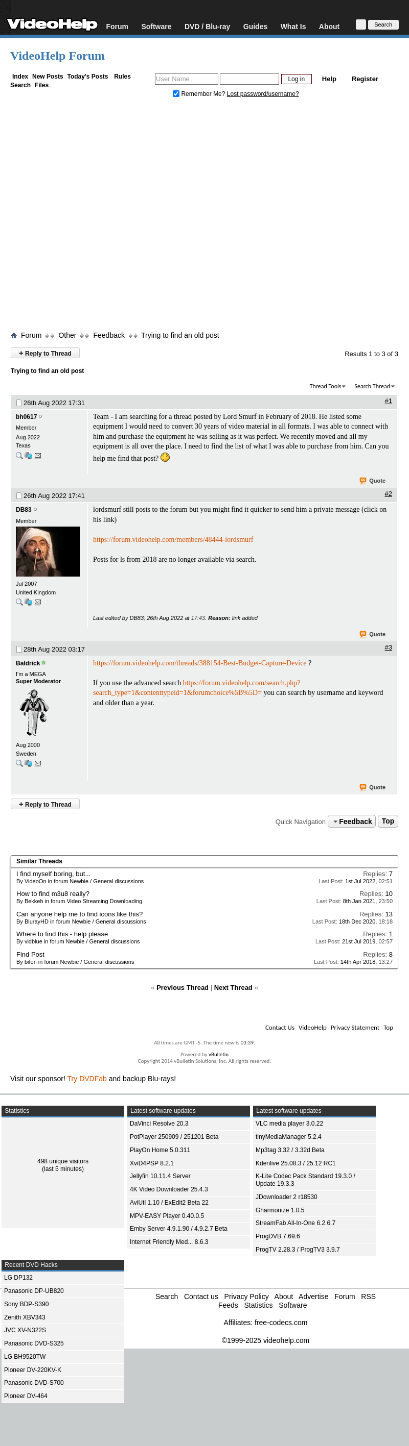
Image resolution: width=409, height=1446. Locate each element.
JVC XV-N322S (25, 1330)
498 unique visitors (62, 1161)
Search (20, 85)
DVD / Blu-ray (207, 26)
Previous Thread (182, 987)
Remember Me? (200, 93)
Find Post (30, 954)
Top (388, 821)
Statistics (258, 1305)
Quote (372, 481)
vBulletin (219, 1054)
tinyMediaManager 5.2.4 (289, 1136)
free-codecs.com (281, 1322)
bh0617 (26, 416)
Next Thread (233, 987)
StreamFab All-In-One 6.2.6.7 (295, 1223)
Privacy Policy (246, 1296)
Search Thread (372, 386)
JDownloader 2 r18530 (286, 1197)
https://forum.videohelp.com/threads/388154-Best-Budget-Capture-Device (200, 663)
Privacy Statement (355, 1027)
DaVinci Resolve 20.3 (159, 1123)
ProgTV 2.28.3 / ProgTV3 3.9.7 (298, 1249)
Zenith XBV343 (25, 1317)
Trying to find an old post (180, 335)
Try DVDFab (87, 1079)
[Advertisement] (98, 217)
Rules (122, 76)
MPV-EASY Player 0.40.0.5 (167, 1215)
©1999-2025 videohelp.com (265, 1340)
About (329, 26)
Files (42, 85)
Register (365, 79)
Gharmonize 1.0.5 (280, 1210)
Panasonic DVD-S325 (34, 1343)
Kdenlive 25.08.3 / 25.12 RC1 (296, 1163)
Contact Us (279, 1027)
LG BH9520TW (25, 1356)
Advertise (313, 1296)
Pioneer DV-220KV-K (32, 1370)
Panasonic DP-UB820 (34, 1290)
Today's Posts (87, 76)
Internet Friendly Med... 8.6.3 (169, 1241)
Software (156, 26)
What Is (293, 26)
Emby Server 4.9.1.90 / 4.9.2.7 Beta (179, 1228)
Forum (117, 26)
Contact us (201, 1296)
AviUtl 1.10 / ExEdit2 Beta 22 (169, 1202)
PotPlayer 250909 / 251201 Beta (174, 1136)
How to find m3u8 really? (52, 893)
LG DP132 (18, 1277)
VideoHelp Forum (57, 55)
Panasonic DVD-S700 (34, 1382)
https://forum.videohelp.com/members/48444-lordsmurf (173, 539)
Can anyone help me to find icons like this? (79, 914)
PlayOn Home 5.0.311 (160, 1150)
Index (20, 76)
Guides (255, 26)
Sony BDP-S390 (26, 1304)
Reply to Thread (45, 352)
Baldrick (28, 663)
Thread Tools (326, 386)
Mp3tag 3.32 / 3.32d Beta (290, 1150)
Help (329, 79)
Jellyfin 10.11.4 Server (160, 1176)
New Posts (47, 76)
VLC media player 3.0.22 (289, 1123)
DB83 (24, 509)
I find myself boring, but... (53, 874)
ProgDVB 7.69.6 (278, 1236)
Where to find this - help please (62, 934)
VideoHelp (313, 1027)
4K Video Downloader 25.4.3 (169, 1189)
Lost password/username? (263, 93)
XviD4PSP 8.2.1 (152, 1163)
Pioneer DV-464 (26, 1396)
